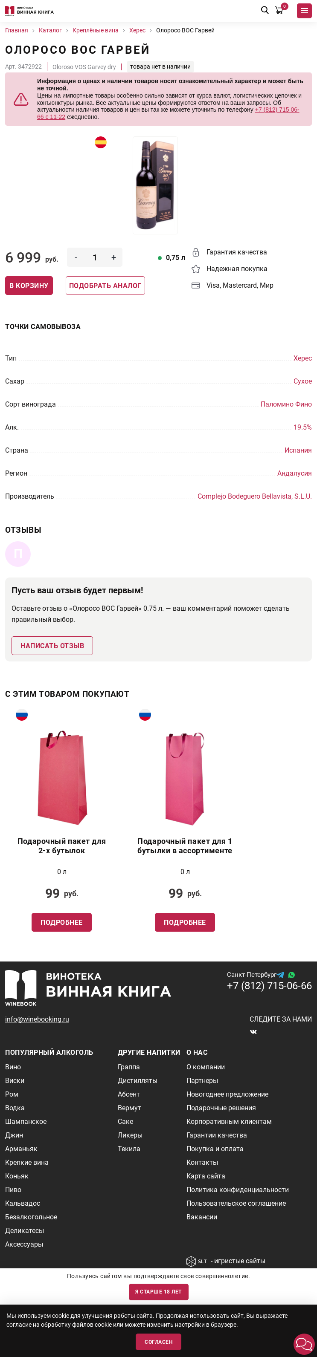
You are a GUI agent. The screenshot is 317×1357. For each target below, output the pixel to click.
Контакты (202, 1162)
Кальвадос (22, 1203)
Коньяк (17, 1176)
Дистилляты (137, 1081)
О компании (205, 1067)
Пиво (13, 1190)
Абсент (129, 1094)
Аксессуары (24, 1244)
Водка (15, 1108)
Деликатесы (24, 1231)
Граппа (129, 1067)
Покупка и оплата (215, 1149)
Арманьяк (21, 1149)
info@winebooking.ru (37, 1019)
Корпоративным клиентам (229, 1121)
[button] (304, 1344)
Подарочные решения (221, 1108)
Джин (14, 1135)
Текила (129, 1149)
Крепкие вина (27, 1162)
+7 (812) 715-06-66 (269, 986)
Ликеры (130, 1135)
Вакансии (201, 1217)
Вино (13, 1067)
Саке (125, 1121)
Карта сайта (205, 1176)
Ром (11, 1094)
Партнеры (202, 1081)
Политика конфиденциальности (237, 1190)
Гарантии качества (216, 1135)
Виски (14, 1081)
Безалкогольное (31, 1217)
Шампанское (26, 1121)
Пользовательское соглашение (236, 1203)
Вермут (129, 1108)
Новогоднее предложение (227, 1094)
